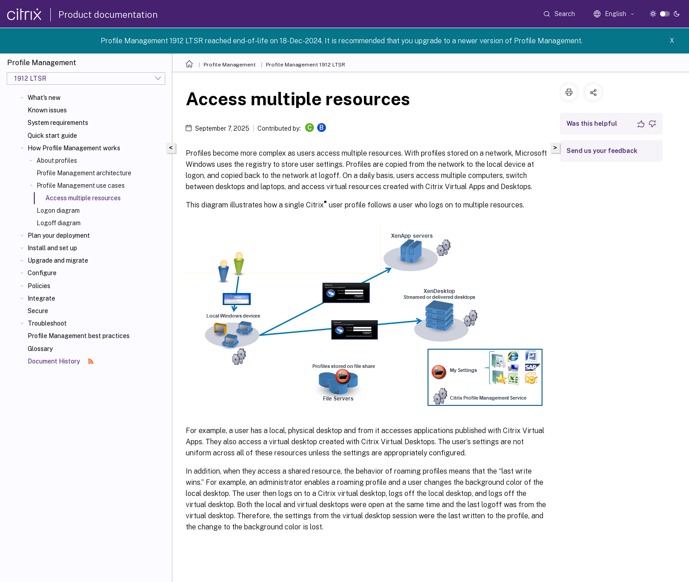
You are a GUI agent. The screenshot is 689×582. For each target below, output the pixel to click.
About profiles (57, 160)
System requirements (58, 122)
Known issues (47, 110)
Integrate (41, 298)
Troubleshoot (47, 323)
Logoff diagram (59, 223)
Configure (42, 273)
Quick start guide (52, 135)
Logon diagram (58, 210)
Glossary (40, 348)
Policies (39, 285)
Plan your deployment (59, 235)
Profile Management (230, 65)
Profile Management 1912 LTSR (305, 65)
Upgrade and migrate (58, 260)
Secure (38, 310)
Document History (61, 361)
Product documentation (108, 14)
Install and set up (52, 248)
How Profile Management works (74, 148)
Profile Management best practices (79, 335)
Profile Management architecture (84, 173)
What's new (44, 97)
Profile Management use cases (81, 185)
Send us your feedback (602, 150)
